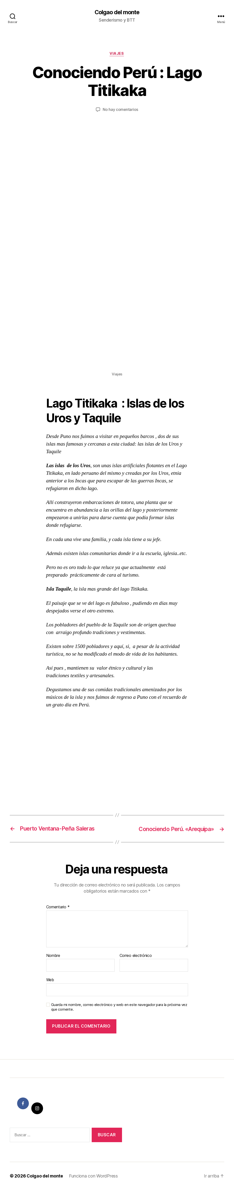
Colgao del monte (117, 12)
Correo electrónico (136, 956)
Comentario (58, 907)
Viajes (117, 54)
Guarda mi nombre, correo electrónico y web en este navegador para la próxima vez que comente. (119, 1007)
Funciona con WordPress (94, 1176)
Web (50, 980)
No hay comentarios (120, 110)
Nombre (53, 956)
